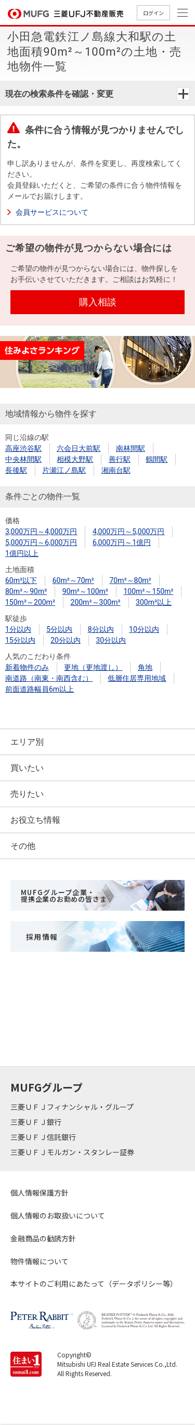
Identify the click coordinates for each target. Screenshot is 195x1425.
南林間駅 (130, 448)
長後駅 (16, 470)
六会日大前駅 (78, 448)
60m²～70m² (73, 580)
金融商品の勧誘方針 (43, 1238)
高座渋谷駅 (23, 448)
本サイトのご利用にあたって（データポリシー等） (93, 1283)
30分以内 (111, 640)
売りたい (27, 793)
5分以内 (59, 629)
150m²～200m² (30, 602)
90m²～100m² (85, 591)
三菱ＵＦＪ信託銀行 (43, 1137)
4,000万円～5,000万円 (128, 531)
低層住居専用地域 (137, 678)
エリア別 (27, 741)
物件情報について (39, 1261)
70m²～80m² (130, 580)
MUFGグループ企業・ (64, 895)
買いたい (27, 767)
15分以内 (20, 640)
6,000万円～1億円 (122, 542)
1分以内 (18, 629)
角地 (145, 667)
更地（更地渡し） (93, 667)
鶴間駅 (156, 459)
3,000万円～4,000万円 (41, 531)
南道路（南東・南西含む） (49, 678)
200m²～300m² (96, 602)
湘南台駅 (116, 470)
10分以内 (144, 629)
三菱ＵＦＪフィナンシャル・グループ (72, 1106)
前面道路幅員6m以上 (39, 689)
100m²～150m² (148, 591)
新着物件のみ (27, 667)
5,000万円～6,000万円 (41, 542)
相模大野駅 (75, 459)
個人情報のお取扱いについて (57, 1215)
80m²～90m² (26, 591)
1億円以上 (21, 553)
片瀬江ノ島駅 (64, 470)
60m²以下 (21, 580)
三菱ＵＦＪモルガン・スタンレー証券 (73, 1152)
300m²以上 (154, 602)
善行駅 (120, 459)
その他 (22, 845)
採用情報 (42, 936)
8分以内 (101, 629)
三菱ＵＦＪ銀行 (36, 1121)
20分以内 (65, 640)
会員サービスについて (52, 212)
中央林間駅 (23, 459)
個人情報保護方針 (39, 1192)
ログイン (153, 13)
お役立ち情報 (35, 819)
